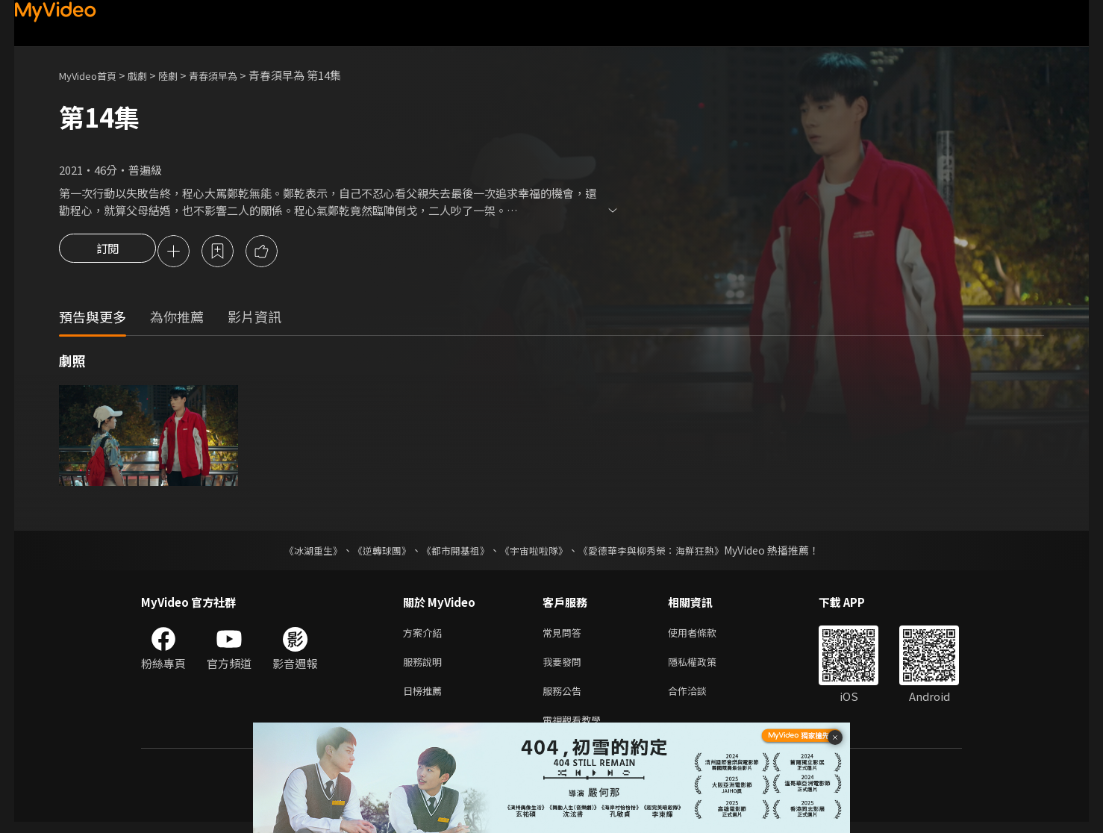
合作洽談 (699, 698)
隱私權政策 (705, 667)
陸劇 (183, 75)
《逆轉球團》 (373, 552)
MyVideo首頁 (93, 75)
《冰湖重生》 (300, 552)
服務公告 (565, 698)
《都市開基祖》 (451, 552)
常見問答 (565, 635)
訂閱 (107, 252)
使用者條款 (705, 635)
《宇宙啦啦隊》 (535, 552)
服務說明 (425, 667)
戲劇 (149, 75)
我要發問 (565, 667)
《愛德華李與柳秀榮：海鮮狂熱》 (660, 552)
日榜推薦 (425, 698)
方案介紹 (425, 635)
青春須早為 (233, 75)
